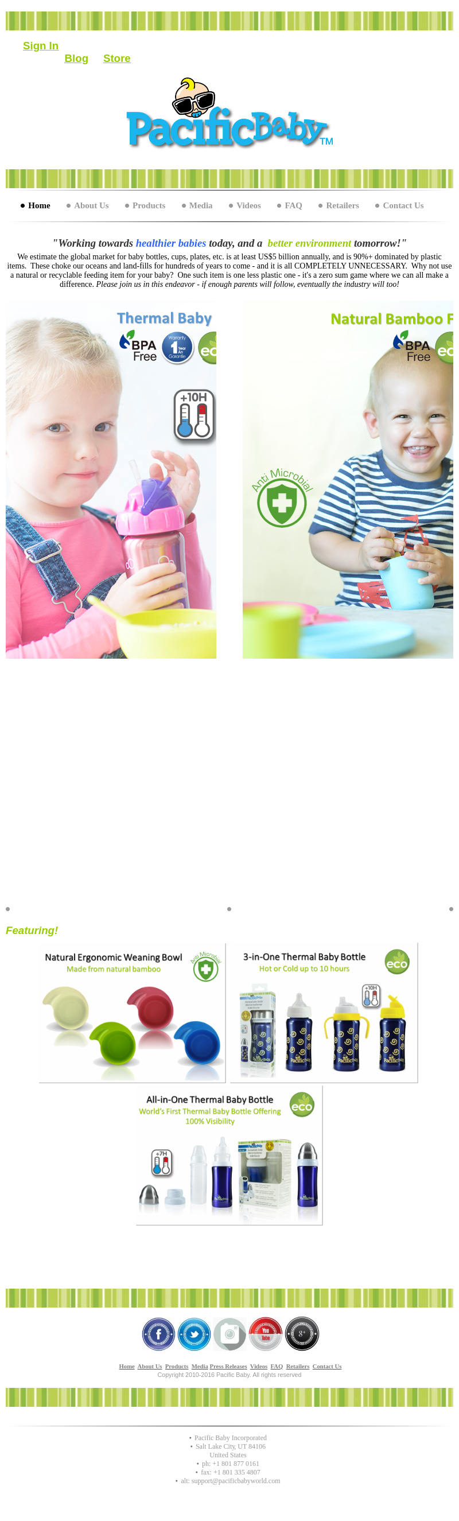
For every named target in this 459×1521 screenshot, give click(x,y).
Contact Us (403, 205)
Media (201, 205)
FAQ (293, 205)
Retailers (342, 205)
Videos (248, 205)
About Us (91, 205)
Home (39, 205)
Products (149, 205)
